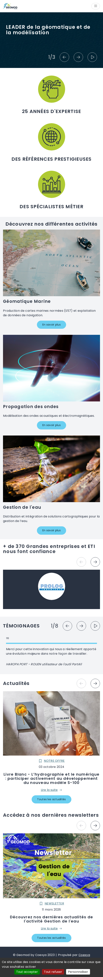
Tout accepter (27, 972)
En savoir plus (51, 324)
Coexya (84, 955)
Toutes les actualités (51, 799)
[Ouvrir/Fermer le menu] (95, 6)
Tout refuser (53, 972)
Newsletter (51, 903)
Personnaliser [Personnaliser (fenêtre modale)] (78, 972)
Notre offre (51, 761)
